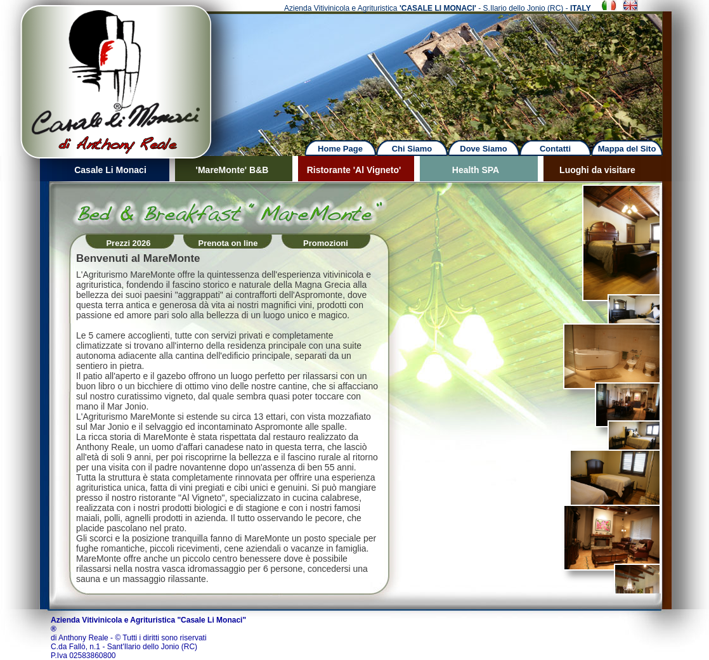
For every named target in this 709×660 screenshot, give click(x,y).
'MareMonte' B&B (232, 170)
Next (450, 69)
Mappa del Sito (627, 148)
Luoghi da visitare (597, 170)
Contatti (555, 148)
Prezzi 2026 (128, 243)
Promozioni (325, 243)
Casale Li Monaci (110, 170)
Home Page (340, 148)
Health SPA (475, 170)
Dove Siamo (483, 148)
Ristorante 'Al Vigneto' (354, 170)
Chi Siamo (412, 148)
